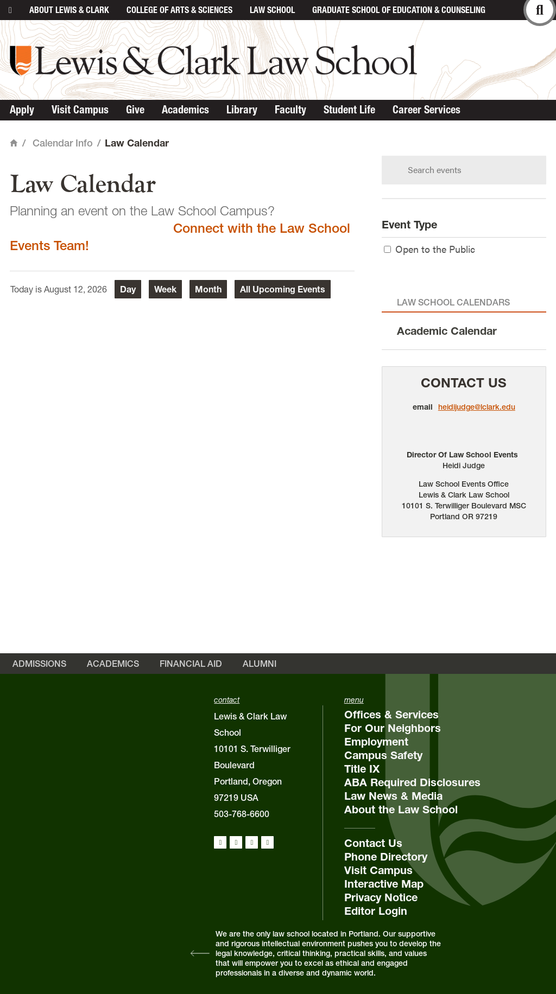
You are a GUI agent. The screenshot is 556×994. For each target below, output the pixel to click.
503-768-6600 (241, 813)
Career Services (426, 109)
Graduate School (398, 9)
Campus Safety (383, 755)
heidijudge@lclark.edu (476, 407)
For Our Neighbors (392, 728)
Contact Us (464, 383)
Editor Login (375, 910)
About (69, 9)
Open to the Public (429, 249)
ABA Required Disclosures (412, 782)
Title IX (362, 768)
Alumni (259, 663)
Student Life (349, 109)
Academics (185, 109)
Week (165, 289)
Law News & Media (393, 795)
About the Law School (401, 809)
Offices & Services (391, 714)
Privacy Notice (381, 897)
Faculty (290, 109)
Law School (272, 9)
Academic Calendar (447, 330)
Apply (22, 109)
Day (128, 289)
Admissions (39, 663)
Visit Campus (80, 109)
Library (241, 109)
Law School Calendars (453, 302)
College (179, 9)
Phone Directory (385, 856)
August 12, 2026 (75, 289)
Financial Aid (191, 663)
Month (208, 289)
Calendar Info (63, 143)
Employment (376, 741)
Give (135, 109)
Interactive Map (384, 883)
